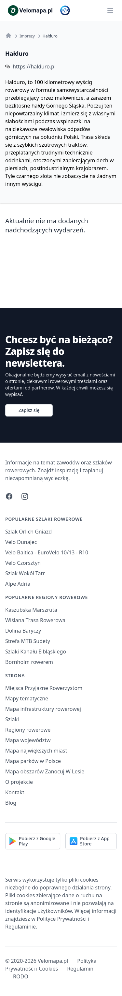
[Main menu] (110, 10)
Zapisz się (29, 410)
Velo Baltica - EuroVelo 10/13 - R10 (46, 552)
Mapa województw (28, 740)
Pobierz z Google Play (32, 841)
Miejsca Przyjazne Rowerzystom (43, 688)
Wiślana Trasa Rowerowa (35, 620)
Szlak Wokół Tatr (25, 573)
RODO (20, 976)
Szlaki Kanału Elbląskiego (35, 651)
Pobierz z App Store (90, 841)
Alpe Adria (17, 583)
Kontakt (14, 792)
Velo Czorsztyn (23, 562)
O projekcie (19, 781)
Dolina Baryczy (23, 630)
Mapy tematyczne (26, 698)
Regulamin (80, 968)
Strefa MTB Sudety (27, 641)
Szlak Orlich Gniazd (28, 531)
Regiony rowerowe (27, 729)
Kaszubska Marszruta (31, 609)
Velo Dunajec (21, 542)
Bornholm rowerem (29, 662)
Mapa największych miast (36, 750)
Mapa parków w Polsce (33, 761)
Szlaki (12, 719)
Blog (10, 802)
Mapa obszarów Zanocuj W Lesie (44, 771)
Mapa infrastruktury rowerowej (43, 708)
